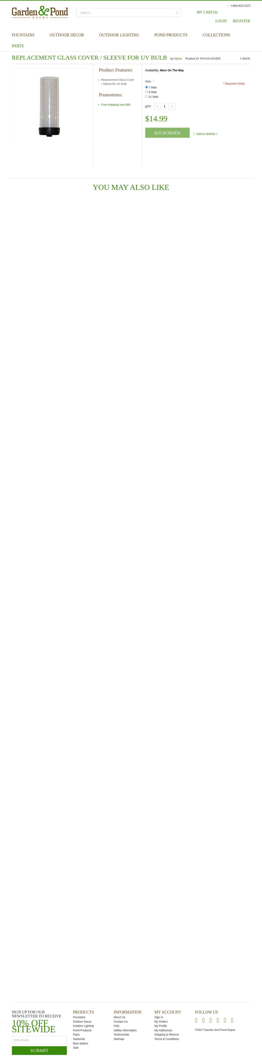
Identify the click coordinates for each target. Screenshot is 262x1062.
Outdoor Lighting (119, 35)
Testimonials (121, 1034)
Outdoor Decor (66, 35)
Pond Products (170, 35)
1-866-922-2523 (240, 5)
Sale (76, 1047)
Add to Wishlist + (207, 134)
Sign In (158, 1017)
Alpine (178, 58)
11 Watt (151, 96)
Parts (18, 46)
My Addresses (163, 1030)
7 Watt (151, 87)
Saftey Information (125, 1030)
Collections (216, 35)
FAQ (116, 1025)
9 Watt (151, 92)
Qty (148, 106)
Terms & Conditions (166, 1039)
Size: (149, 81)
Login (221, 21)
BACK (245, 59)
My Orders (160, 1021)
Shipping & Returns (166, 1034)
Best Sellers (80, 1043)
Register (241, 21)
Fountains (23, 35)
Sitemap (119, 1039)
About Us (119, 1017)
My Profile (160, 1025)
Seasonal (79, 1039)
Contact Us (121, 1021)
